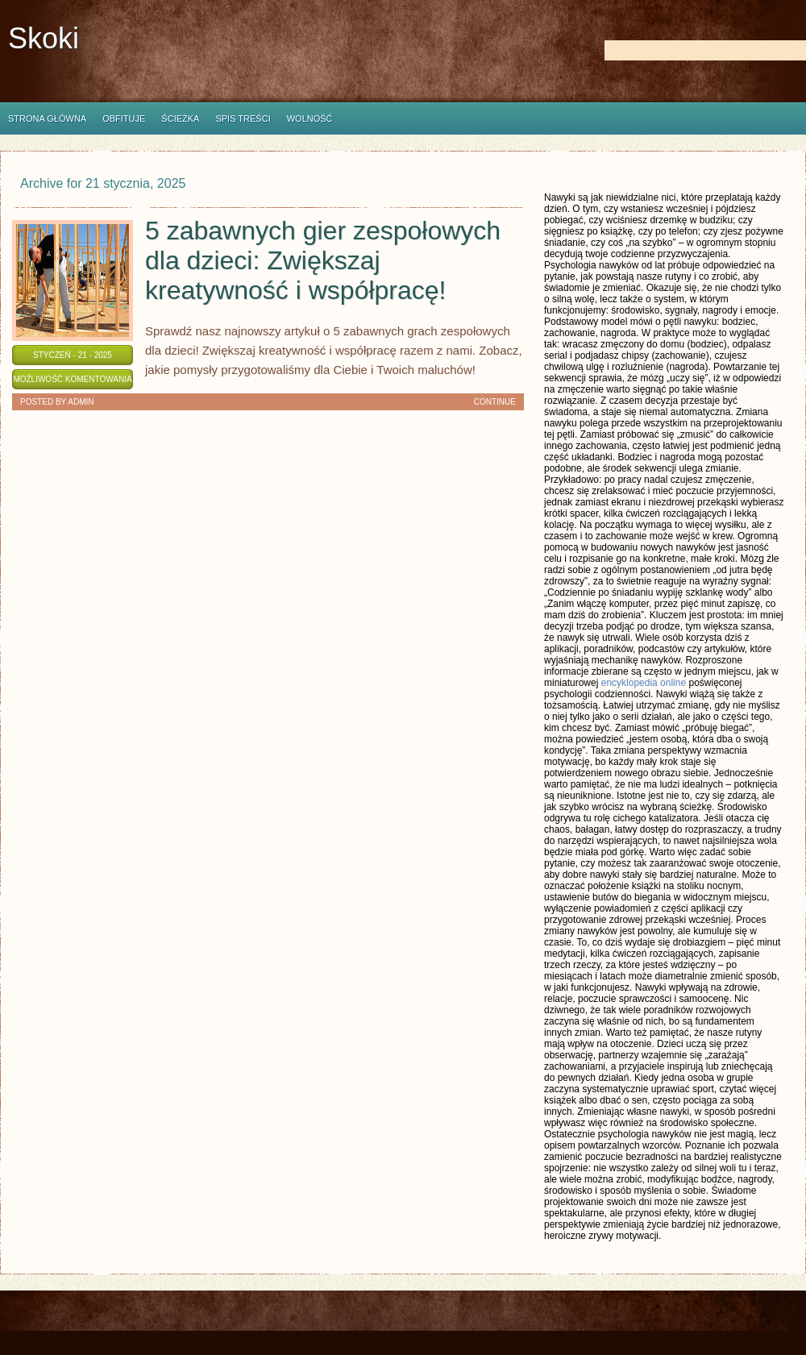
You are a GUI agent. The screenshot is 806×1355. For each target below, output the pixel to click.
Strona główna (47, 118)
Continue (495, 401)
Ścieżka (180, 118)
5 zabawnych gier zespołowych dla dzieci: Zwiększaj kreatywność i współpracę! (323, 260)
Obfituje (123, 118)
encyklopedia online (643, 682)
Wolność (310, 118)
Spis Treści (242, 118)
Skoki (43, 38)
